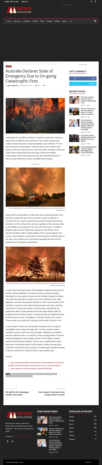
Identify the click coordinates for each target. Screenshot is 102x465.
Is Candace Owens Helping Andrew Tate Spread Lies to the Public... (88, 138)
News (42, 21)
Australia (15, 374)
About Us (24, 2)
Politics (57, 21)
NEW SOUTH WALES (50, 374)
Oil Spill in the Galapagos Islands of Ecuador (17, 393)
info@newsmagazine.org (23, 436)
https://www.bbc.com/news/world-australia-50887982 (31, 369)
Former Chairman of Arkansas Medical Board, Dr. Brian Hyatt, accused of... (88, 111)
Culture (71, 435)
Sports (64, 21)
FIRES (41, 374)
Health (35, 21)
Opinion (72, 439)
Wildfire (29, 376)
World (13, 64)
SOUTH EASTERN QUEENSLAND (15, 376)
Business (17, 21)
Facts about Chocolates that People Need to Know (51, 393)
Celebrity (26, 21)
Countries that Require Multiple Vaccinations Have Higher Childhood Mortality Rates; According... (87, 125)
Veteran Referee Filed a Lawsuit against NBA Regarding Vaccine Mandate (88, 150)
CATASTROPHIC (24, 374)
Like (93, 78)
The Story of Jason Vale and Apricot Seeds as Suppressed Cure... (88, 100)
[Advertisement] (51, 42)
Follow (92, 84)
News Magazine (13, 85)
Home (9, 21)
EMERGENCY (34, 374)
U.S (71, 21)
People (49, 21)
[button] (95, 21)
